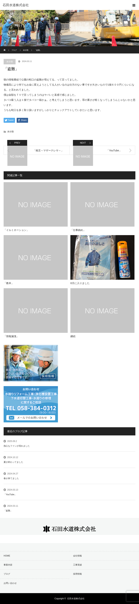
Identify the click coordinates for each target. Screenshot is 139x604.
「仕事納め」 (78, 230)
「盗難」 (8, 510)
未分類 (9, 61)
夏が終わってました (13, 462)
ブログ (14, 50)
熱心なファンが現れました (17, 446)
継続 (72, 336)
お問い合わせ (10, 583)
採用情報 (77, 574)
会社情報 (77, 556)
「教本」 (9, 283)
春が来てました (11, 478)
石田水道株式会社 (76, 598)
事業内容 (8, 565)
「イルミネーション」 (16, 230)
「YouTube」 (10, 494)
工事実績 (77, 565)
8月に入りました (80, 283)
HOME (7, 556)
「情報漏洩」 (11, 336)
